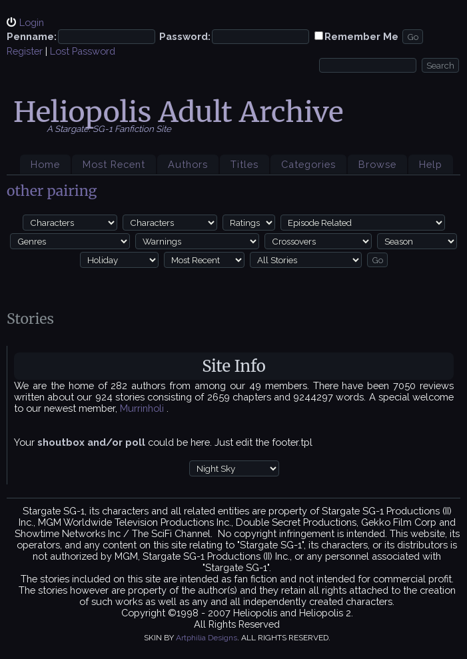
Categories (308, 164)
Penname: (32, 36)
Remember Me (361, 36)
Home (45, 164)
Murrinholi (143, 408)
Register (25, 51)
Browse (377, 164)
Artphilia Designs (206, 637)
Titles (244, 164)
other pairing (52, 191)
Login (31, 22)
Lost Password (82, 51)
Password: (185, 36)
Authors (188, 164)
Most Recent (114, 164)
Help (430, 164)
